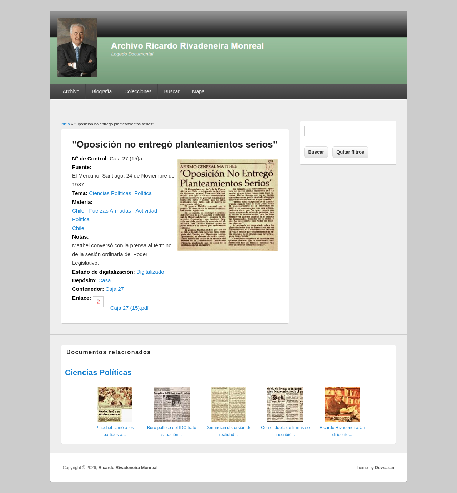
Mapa (198, 91)
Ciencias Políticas (110, 193)
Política (143, 193)
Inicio (65, 124)
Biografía (102, 91)
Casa (104, 280)
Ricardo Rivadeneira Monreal (128, 467)
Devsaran (384, 467)
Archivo (71, 91)
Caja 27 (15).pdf (129, 308)
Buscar (172, 91)
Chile (78, 228)
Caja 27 (114, 289)
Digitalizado (150, 272)
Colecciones (137, 91)
